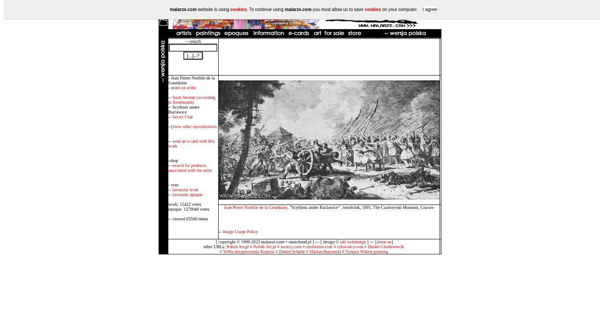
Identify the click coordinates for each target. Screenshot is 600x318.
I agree (429, 9)
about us (383, 241)
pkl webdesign (353, 241)
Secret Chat (182, 116)
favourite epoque (187, 194)
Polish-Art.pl (264, 246)
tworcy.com (291, 246)
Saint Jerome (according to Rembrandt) (191, 100)
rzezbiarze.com (319, 246)
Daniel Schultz (292, 251)
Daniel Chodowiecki (386, 246)
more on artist (183, 87)
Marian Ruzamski (325, 251)
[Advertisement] (329, 57)
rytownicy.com (350, 246)
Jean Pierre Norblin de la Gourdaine (255, 207)
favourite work (185, 189)
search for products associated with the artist (190, 168)
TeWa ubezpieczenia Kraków (249, 251)
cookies (238, 9)
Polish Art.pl (238, 246)
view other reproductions (195, 126)
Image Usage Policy (240, 231)
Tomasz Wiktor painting (367, 251)
